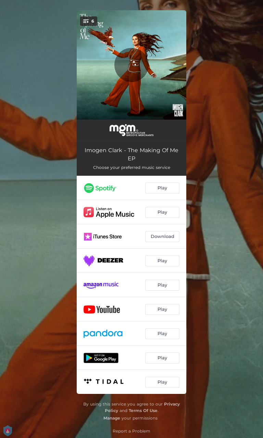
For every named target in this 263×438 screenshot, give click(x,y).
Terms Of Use (143, 410)
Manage (111, 418)
